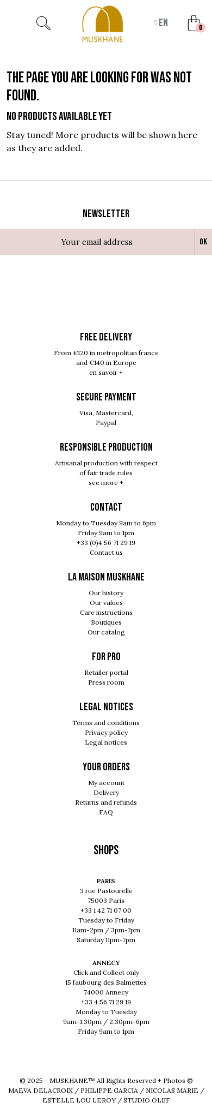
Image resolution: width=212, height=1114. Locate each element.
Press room (106, 682)
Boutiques (106, 622)
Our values (106, 602)
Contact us (106, 552)
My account (106, 782)
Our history (106, 593)
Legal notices (106, 742)
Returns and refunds (106, 802)
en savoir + (106, 372)
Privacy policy (106, 732)
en (162, 22)
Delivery (106, 792)
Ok (203, 242)
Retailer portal (106, 672)
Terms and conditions (106, 722)
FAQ (106, 812)
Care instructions (106, 612)
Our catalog (106, 632)
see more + (106, 482)
